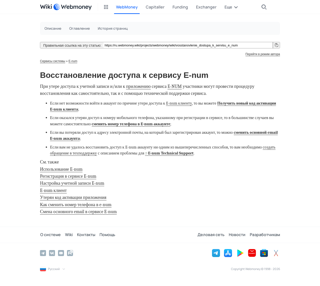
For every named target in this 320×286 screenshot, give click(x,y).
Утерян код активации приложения (73, 197)
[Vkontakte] (52, 253)
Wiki (68, 235)
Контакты (85, 235)
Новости (237, 235)
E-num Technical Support (171, 153)
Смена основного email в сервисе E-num (78, 211)
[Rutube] (70, 253)
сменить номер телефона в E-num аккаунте (131, 124)
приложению (138, 86)
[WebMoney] (72, 6)
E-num (72, 61)
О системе (50, 235)
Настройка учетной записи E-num (72, 183)
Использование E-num (61, 169)
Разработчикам (265, 235)
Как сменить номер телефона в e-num (76, 204)
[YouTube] (61, 253)
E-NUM (175, 86)
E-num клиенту (179, 103)
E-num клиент (53, 190)
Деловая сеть (211, 235)
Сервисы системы (52, 61)
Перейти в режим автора (263, 54)
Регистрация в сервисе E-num (68, 176)
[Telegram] (43, 253)
